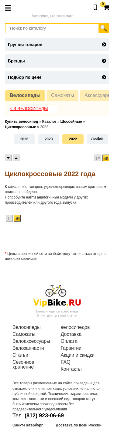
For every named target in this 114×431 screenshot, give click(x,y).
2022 (73, 139)
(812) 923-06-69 (44, 416)
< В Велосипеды (29, 108)
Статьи (20, 355)
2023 (49, 139)
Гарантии (71, 348)
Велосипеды (25, 95)
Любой (97, 139)
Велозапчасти (28, 348)
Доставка (71, 334)
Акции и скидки (78, 355)
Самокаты (62, 95)
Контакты (71, 369)
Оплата (69, 341)
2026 (24, 139)
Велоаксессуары (31, 341)
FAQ (66, 362)
